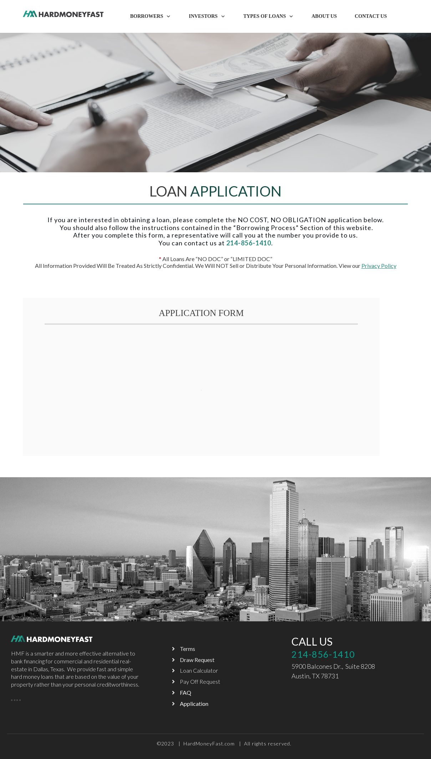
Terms (187, 648)
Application (194, 703)
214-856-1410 (323, 654)
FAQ (185, 692)
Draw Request (197, 659)
